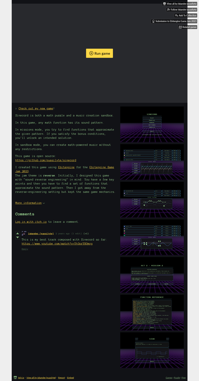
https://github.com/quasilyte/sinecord (45, 160)
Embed (70, 377)
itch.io (21, 377)
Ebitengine (66, 167)
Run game (99, 53)
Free (184, 377)
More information (30, 202)
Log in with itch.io (31, 221)
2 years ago (63, 233)
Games (169, 377)
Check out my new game (36, 108)
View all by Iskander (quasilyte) (41, 377)
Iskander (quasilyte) (41, 233)
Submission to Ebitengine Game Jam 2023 (174, 21)
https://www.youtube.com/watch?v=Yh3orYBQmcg (57, 243)
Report (61, 377)
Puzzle (177, 377)
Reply (25, 249)
